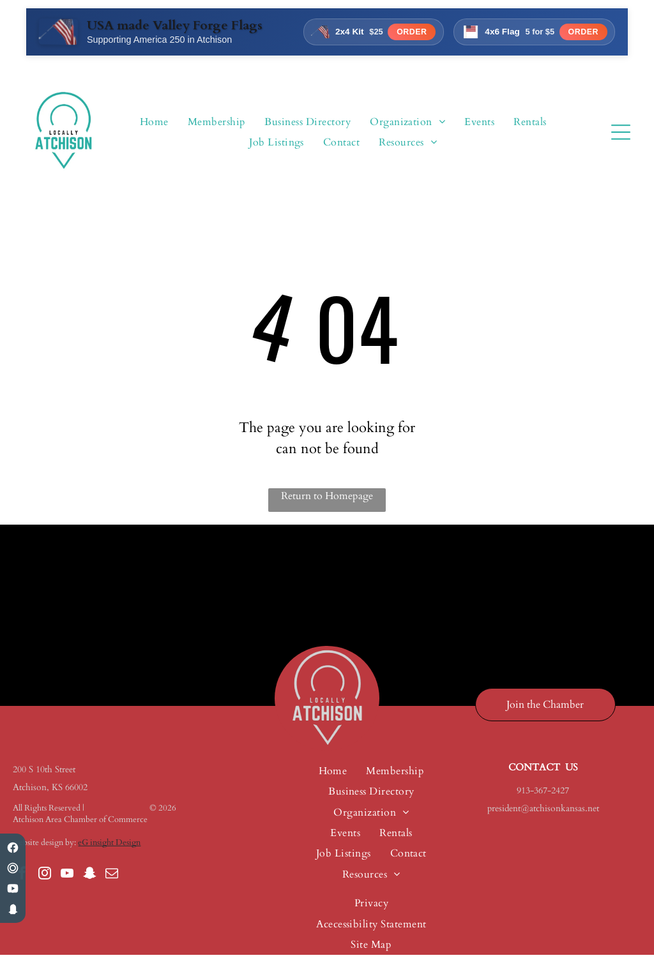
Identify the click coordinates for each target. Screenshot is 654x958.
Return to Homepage (327, 498)
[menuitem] (154, 123)
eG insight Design (109, 845)
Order (406, 34)
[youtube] (67, 877)
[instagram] (44, 877)
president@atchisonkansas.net (543, 811)
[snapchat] (89, 877)
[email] (111, 877)
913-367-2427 (543, 793)
